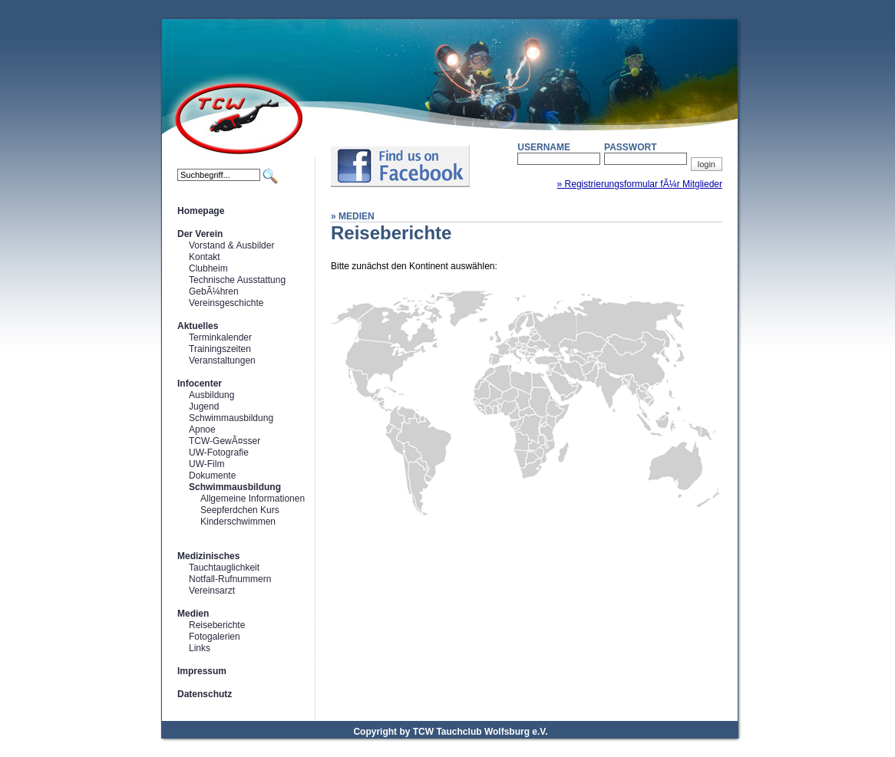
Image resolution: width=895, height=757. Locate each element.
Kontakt (204, 257)
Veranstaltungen (222, 360)
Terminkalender (220, 337)
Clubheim (208, 268)
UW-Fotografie (219, 452)
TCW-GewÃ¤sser (224, 441)
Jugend (204, 406)
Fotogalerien (214, 636)
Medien (193, 613)
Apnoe (202, 429)
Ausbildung (211, 395)
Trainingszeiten (220, 349)
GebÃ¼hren (214, 291)
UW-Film (206, 464)
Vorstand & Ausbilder (231, 245)
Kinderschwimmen (238, 521)
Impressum (201, 671)
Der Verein (200, 234)
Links (199, 648)
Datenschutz (204, 694)
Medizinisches (208, 556)
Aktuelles (197, 326)
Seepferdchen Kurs (239, 510)
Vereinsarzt (212, 590)
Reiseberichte (217, 625)
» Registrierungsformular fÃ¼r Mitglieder (639, 184)
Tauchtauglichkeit (224, 567)
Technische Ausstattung (237, 280)
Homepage (200, 211)
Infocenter (199, 383)
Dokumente (212, 475)
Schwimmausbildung (231, 418)
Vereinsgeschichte (226, 303)
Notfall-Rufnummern (230, 579)
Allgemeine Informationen (252, 498)
